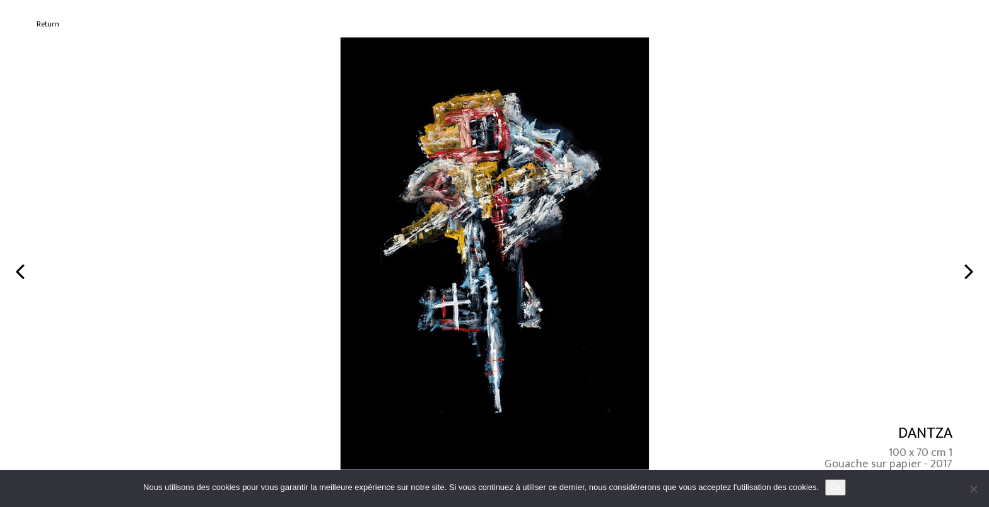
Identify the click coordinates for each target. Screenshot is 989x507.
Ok (835, 487)
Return (48, 24)
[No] (973, 488)
